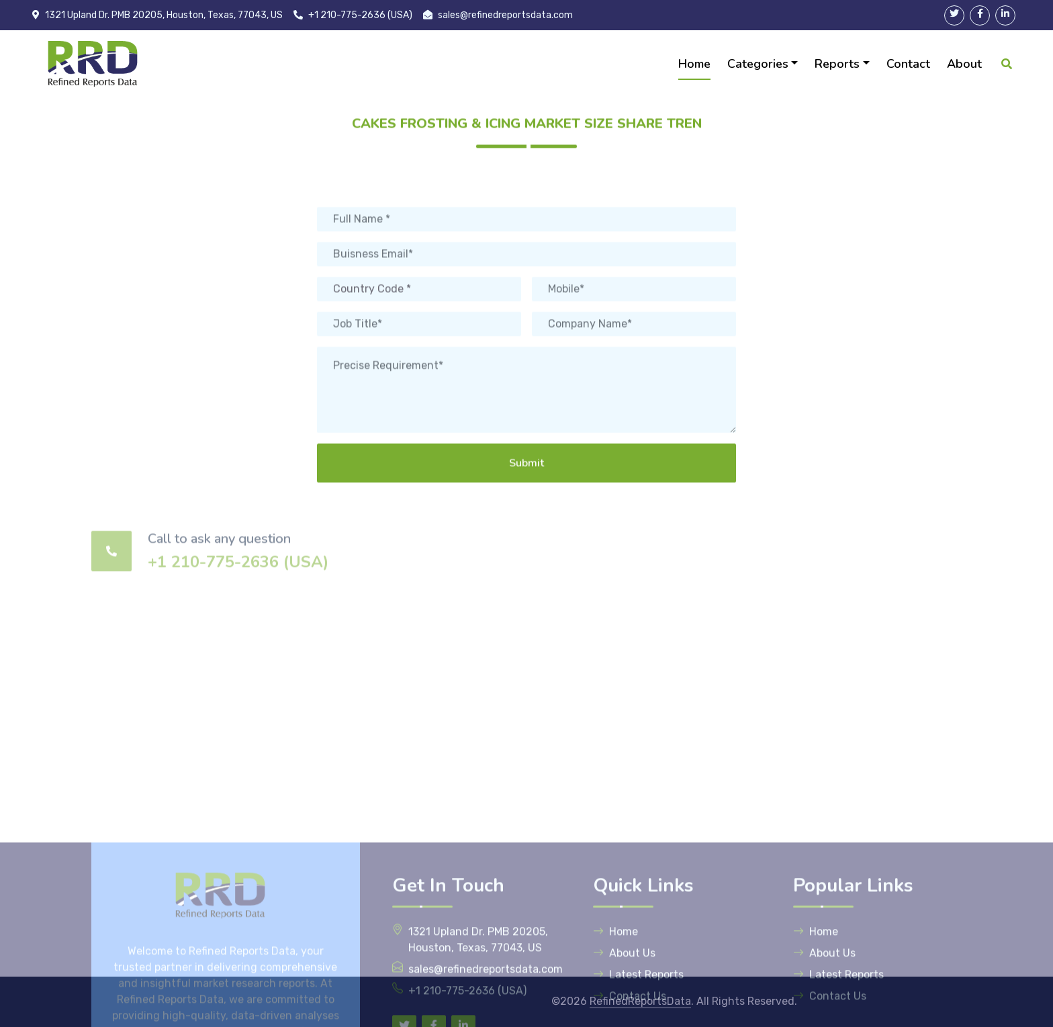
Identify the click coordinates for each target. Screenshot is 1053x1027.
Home (694, 64)
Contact (908, 64)
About (964, 64)
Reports (837, 64)
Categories (757, 64)
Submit (526, 507)
